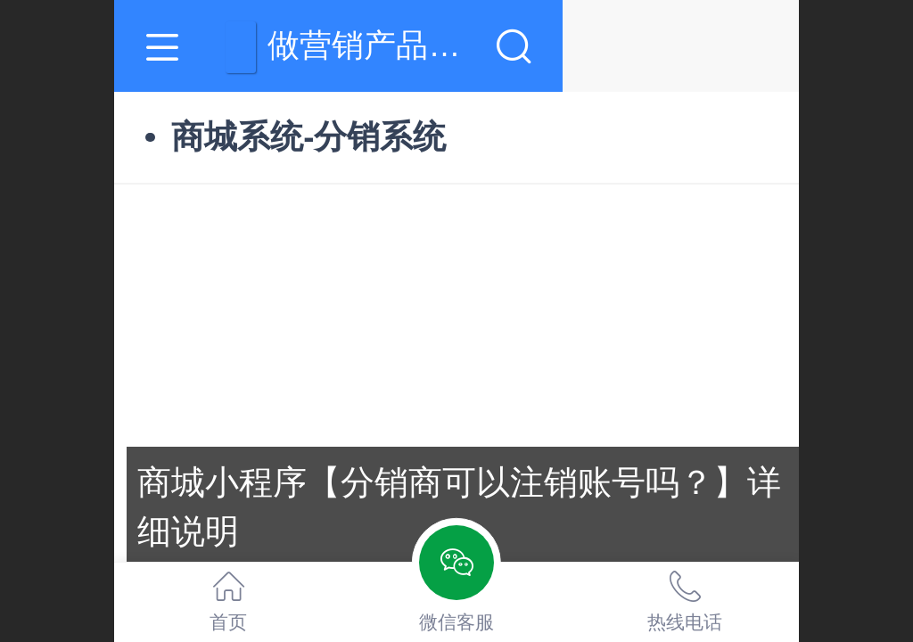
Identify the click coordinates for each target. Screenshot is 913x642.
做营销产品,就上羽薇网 (496, 45)
